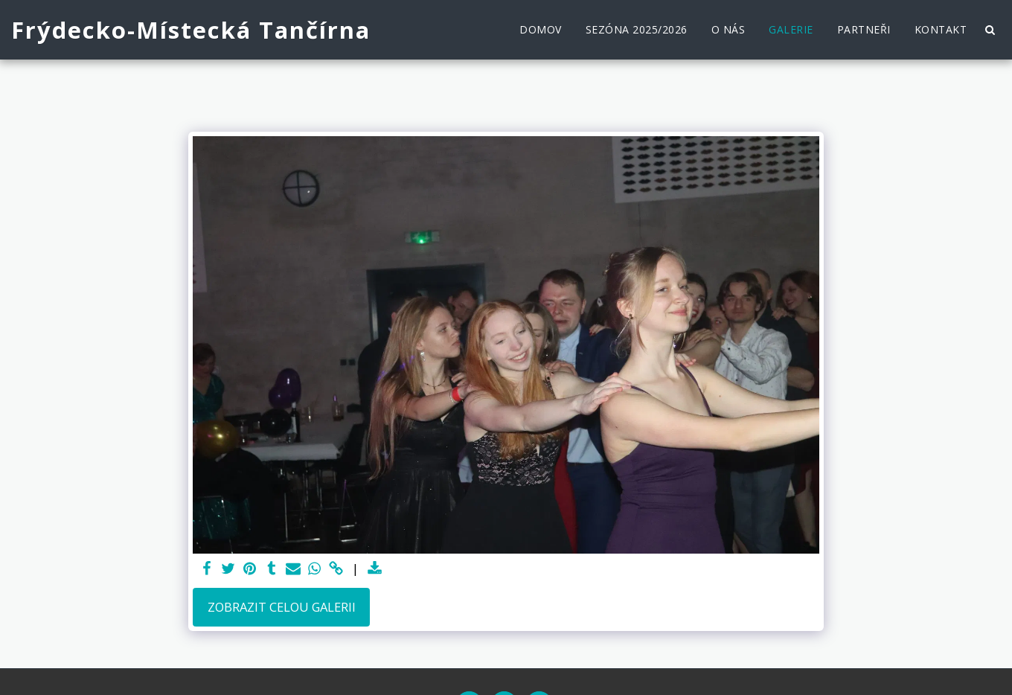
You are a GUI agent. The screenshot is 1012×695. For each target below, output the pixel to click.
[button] (989, 30)
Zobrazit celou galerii (282, 606)
